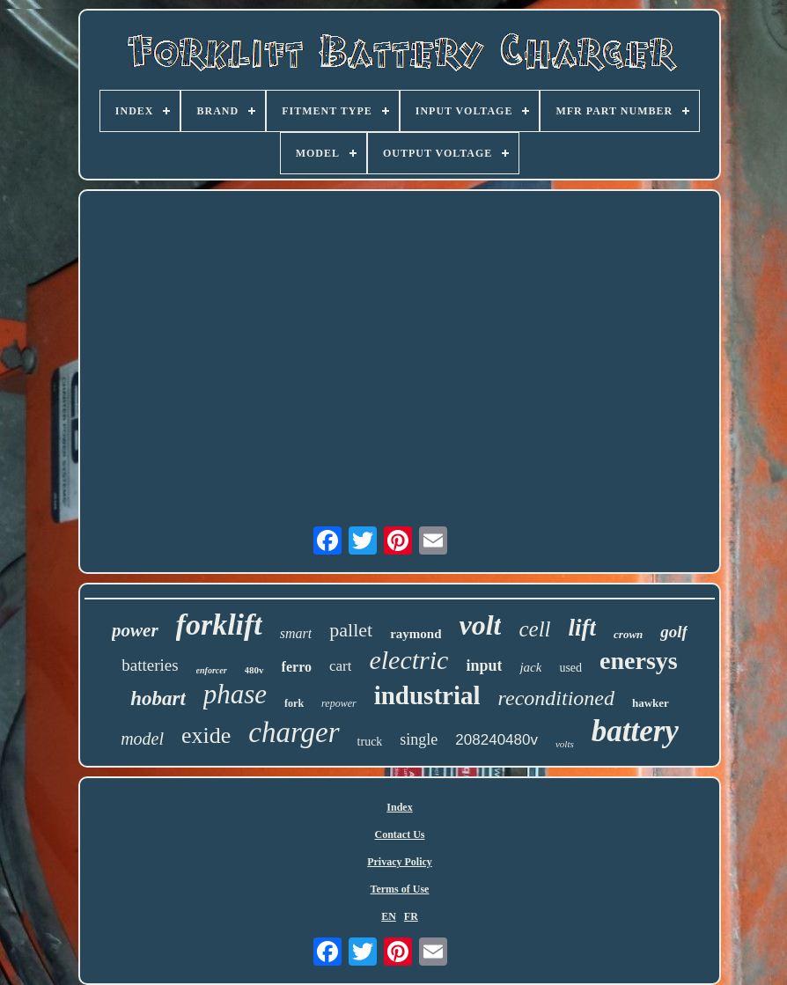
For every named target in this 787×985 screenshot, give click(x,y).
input (484, 665)
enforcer (211, 670)
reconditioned (556, 698)
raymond (415, 634)
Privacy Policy (399, 862)
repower (339, 703)
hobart (158, 698)
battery (635, 731)
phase (235, 694)
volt (480, 625)
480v (254, 670)
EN (388, 916)
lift (583, 627)
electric (408, 659)
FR (411, 916)
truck (370, 741)
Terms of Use (400, 889)
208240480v (496, 739)
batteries (149, 665)
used (570, 667)
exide (206, 735)
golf (674, 631)
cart (340, 666)
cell (534, 629)
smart (296, 633)
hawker (650, 702)
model (142, 738)
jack (530, 667)
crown (628, 634)
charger (293, 732)
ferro (297, 666)
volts (564, 744)
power (135, 630)
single (419, 739)
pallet (350, 630)
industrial (427, 695)
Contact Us (400, 834)
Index (399, 807)
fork (294, 703)
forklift (219, 624)
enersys (638, 660)
